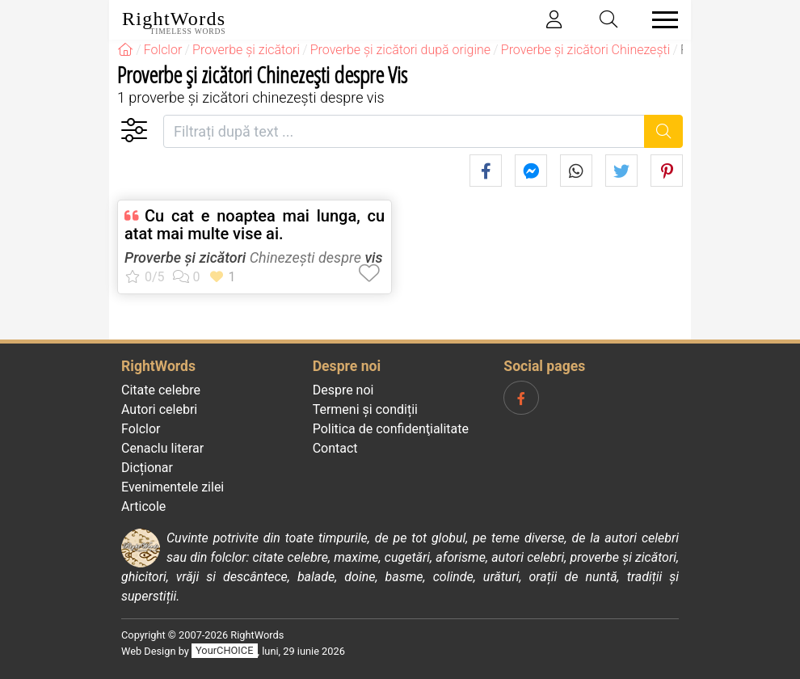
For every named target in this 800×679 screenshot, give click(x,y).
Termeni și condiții (365, 409)
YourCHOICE (224, 651)
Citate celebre (160, 390)
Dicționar (147, 467)
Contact (335, 448)
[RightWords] (125, 49)
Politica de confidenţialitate (391, 428)
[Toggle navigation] (660, 20)
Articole (143, 506)
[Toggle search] (609, 19)
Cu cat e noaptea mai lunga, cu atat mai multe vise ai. (254, 224)
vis (373, 257)
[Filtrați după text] (404, 131)
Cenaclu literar (162, 448)
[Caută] (664, 131)
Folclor (141, 428)
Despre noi (343, 390)
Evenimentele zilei (172, 487)
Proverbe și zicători (185, 257)
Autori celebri (159, 409)
